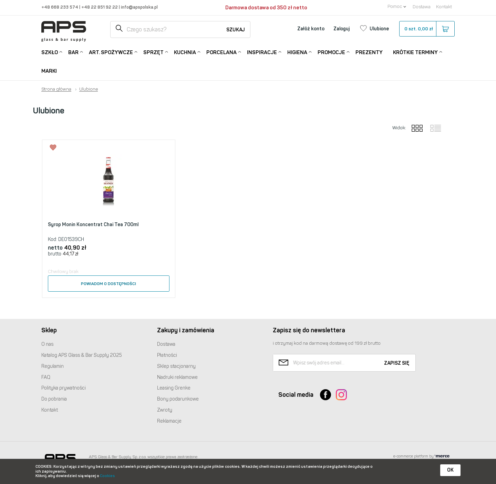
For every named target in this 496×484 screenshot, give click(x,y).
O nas (47, 344)
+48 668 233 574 (60, 7)
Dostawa (422, 6)
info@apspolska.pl (139, 7)
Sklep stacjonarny (176, 366)
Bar (73, 52)
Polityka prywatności (63, 388)
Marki (49, 71)
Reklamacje (169, 421)
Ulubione (88, 89)
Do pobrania (54, 399)
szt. (426, 29)
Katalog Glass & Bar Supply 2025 (81, 355)
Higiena (297, 52)
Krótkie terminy (415, 52)
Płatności (167, 355)
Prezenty (369, 52)
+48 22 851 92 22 (100, 7)
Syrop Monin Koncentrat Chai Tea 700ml (93, 225)
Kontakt (444, 6)
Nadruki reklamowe (177, 377)
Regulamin (52, 366)
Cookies (107, 476)
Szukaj (235, 30)
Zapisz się (396, 363)
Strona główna (56, 89)
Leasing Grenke (173, 388)
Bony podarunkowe (178, 399)
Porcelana (221, 52)
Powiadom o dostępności (108, 283)
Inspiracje (262, 52)
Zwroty (164, 410)
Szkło (49, 52)
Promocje (331, 52)
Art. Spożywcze (111, 52)
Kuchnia (185, 52)
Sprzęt (153, 52)
